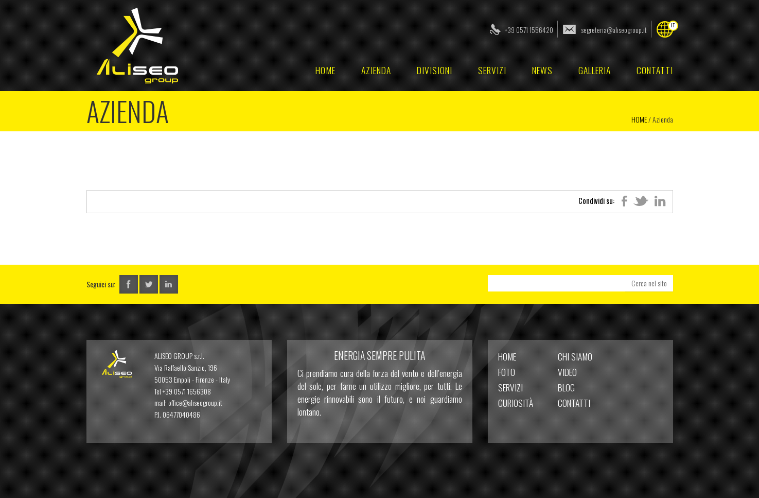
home (325, 70)
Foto (506, 372)
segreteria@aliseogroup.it (614, 29)
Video (567, 372)
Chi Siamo (575, 356)
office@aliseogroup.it (195, 402)
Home (639, 119)
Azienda (376, 70)
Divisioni (434, 70)
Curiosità (515, 402)
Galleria (594, 70)
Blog (566, 387)
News (542, 70)
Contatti (655, 70)
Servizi (492, 70)
